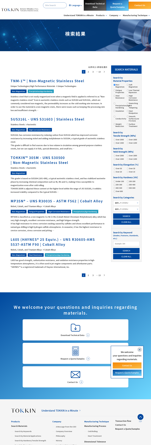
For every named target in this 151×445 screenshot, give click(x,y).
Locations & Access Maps (66, 405)
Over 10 (132, 172)
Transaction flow (123, 381)
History (59, 401)
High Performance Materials (26, 420)
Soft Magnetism (133, 86)
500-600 (132, 188)
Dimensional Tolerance (95, 402)
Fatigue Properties (119, 91)
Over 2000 (119, 139)
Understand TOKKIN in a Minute (79, 15)
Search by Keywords (23, 392)
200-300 (118, 185)
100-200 (132, 181)
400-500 (118, 188)
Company (56, 382)
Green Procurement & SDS (67, 419)
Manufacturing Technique (96, 382)
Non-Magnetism (119, 86)
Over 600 (119, 191)
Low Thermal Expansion (134, 91)
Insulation (119, 111)
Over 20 (118, 172)
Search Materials (19, 386)
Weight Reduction (119, 125)
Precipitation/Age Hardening (122, 106)
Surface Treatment (133, 125)
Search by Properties (23, 405)
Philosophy (60, 396)
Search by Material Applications (28, 396)
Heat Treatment (95, 396)
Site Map (54, 438)
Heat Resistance (119, 97)
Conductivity (120, 118)
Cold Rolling (93, 392)
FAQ (54, 423)
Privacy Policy (17, 438)
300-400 (132, 185)
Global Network (62, 410)
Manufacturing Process (95, 386)
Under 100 (119, 181)
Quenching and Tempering (133, 105)
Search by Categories (24, 410)
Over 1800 (133, 139)
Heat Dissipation (133, 112)
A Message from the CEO (66, 387)
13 (100, 71)
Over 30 (132, 168)
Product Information (21, 414)
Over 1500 (119, 143)
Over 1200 (133, 143)
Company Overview (64, 392)
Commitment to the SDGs (67, 415)
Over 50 (118, 168)
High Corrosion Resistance (133, 98)
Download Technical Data (95, 5)
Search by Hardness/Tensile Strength (30, 401)
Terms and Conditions (37, 438)
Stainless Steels (21, 424)
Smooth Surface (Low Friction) (134, 118)
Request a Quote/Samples (117, 5)
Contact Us (139, 5)
